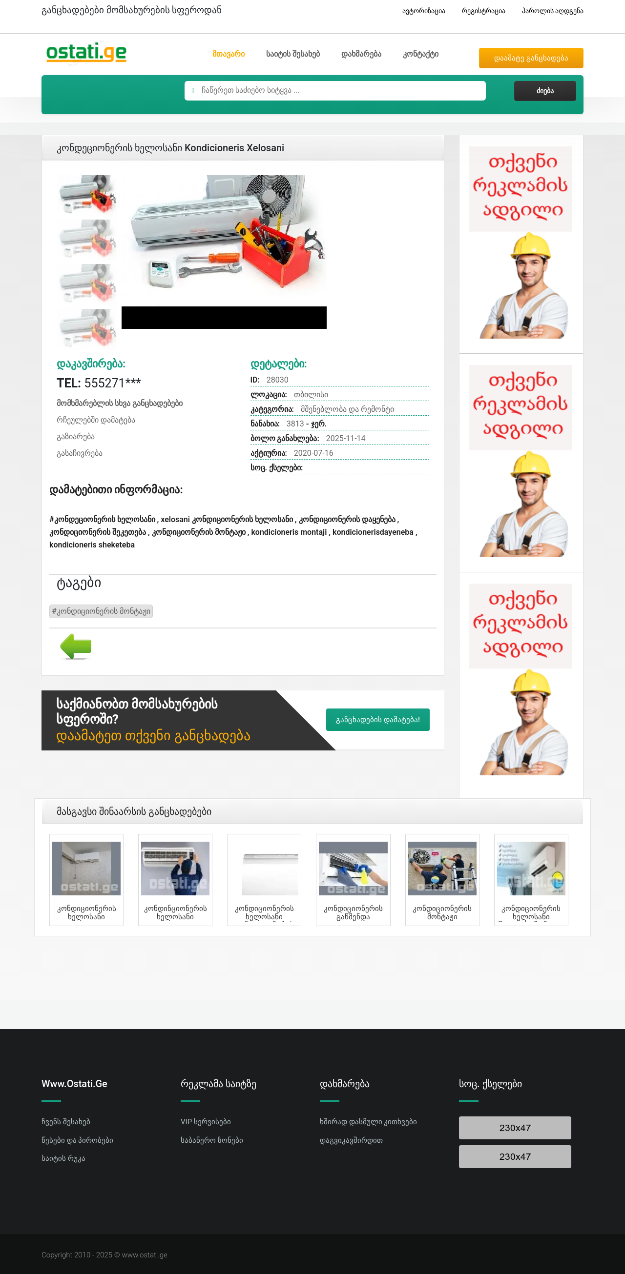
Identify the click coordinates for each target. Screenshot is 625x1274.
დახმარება (361, 54)
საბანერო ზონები (212, 1140)
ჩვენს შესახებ (66, 1121)
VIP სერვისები (206, 1121)
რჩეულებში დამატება (96, 420)
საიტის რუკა (63, 1158)
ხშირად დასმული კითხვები (368, 1121)
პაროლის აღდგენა (549, 11)
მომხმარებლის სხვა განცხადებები (120, 403)
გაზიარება (76, 436)
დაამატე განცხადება (531, 58)
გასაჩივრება (80, 453)
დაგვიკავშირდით (351, 1140)
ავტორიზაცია (420, 11)
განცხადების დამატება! (378, 719)
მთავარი (228, 54)
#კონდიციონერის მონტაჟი (101, 611)
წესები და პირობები (77, 1140)
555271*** (99, 383)
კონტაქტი (420, 54)
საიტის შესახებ (293, 54)
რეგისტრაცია (480, 11)
